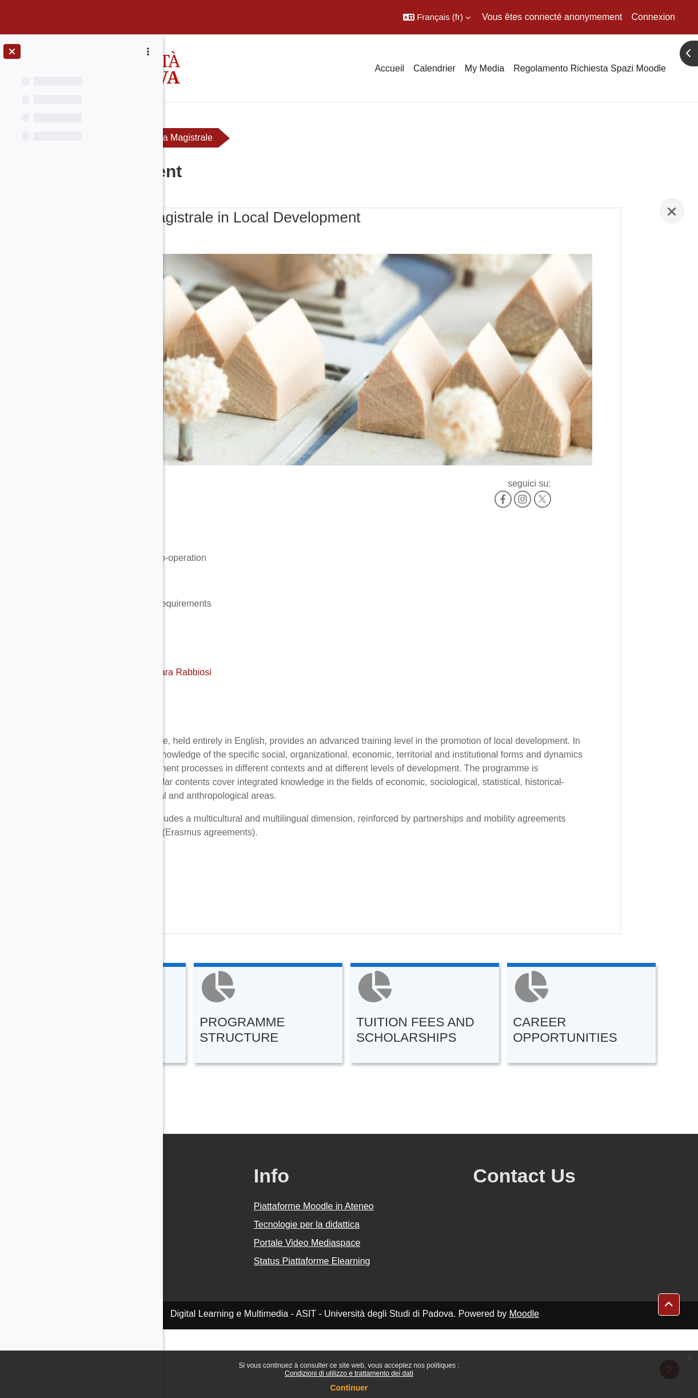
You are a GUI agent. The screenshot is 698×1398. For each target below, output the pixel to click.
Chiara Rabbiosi (330, 619)
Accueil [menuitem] (389, 68)
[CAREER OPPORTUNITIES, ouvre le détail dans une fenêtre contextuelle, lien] (263, 1083)
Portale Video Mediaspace (407, 1311)
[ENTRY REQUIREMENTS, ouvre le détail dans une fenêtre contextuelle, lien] (263, 975)
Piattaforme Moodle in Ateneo (414, 1275)
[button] (436, 17)
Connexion (654, 17)
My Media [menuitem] (484, 68)
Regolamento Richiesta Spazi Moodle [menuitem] (589, 68)
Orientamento (212, 137)
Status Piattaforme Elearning (412, 1330)
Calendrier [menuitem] (434, 68)
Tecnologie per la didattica (407, 1293)
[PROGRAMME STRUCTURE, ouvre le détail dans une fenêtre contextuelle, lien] (419, 975)
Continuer (349, 1387)
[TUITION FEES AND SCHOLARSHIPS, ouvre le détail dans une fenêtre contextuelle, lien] (576, 975)
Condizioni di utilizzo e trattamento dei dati (349, 1373)
